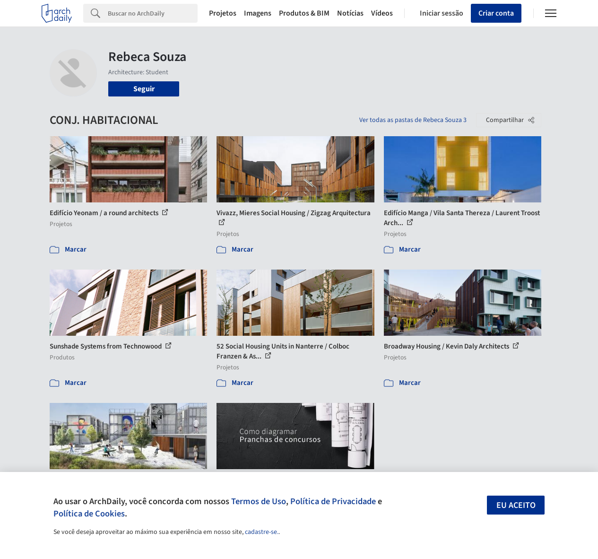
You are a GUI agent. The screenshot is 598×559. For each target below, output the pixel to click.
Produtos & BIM (304, 13)
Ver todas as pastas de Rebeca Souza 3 (413, 120)
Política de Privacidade (333, 501)
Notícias (350, 13)
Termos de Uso (258, 501)
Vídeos (382, 13)
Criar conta (496, 13)
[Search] (153, 13)
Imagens (257, 13)
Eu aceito (516, 505)
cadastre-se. (261, 532)
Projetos (222, 13)
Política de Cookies (89, 513)
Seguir (144, 89)
